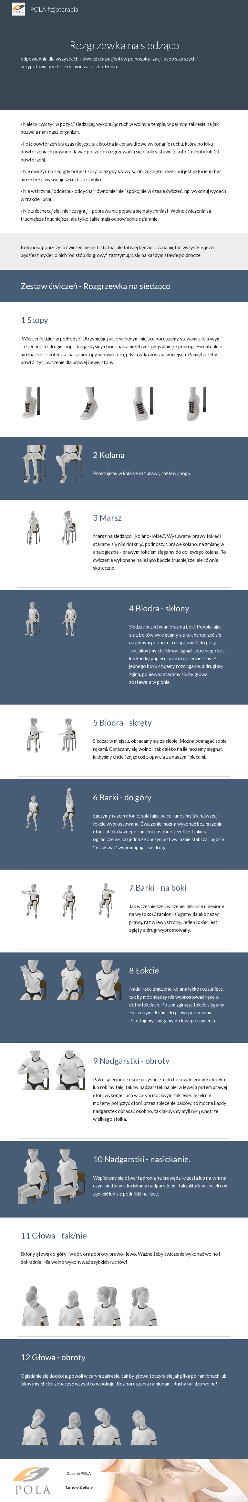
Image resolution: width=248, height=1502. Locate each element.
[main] (124, 55)
